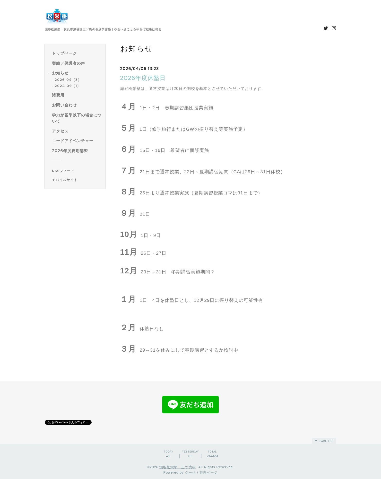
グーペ (190, 472)
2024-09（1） (68, 86)
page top (324, 440)
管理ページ (208, 472)
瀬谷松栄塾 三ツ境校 (177, 467)
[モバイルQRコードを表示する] (77, 180)
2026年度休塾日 (143, 77)
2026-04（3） (68, 80)
